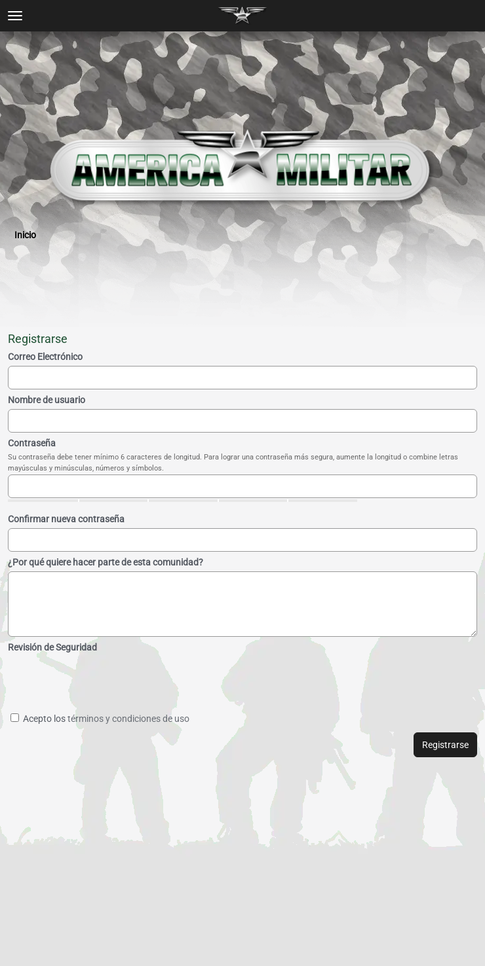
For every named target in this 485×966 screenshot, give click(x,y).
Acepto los (99, 718)
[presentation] (134, 682)
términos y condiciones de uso (128, 718)
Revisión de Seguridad (52, 647)
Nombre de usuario (46, 400)
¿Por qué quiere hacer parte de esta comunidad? (105, 562)
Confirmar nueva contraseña (66, 519)
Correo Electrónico (45, 356)
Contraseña (32, 443)
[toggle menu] (15, 16)
